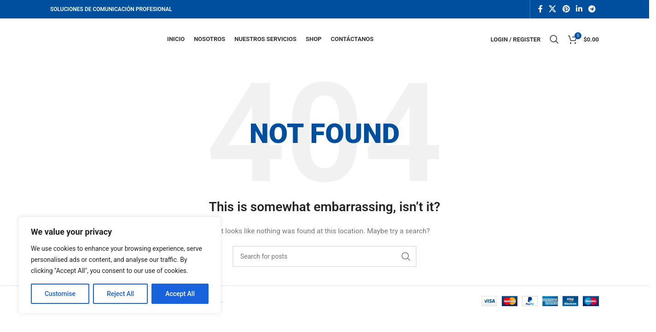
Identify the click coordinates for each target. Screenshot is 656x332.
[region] (119, 265)
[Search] (554, 39)
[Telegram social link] (592, 9)
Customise (60, 293)
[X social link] (552, 9)
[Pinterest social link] (566, 9)
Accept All (180, 293)
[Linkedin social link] (579, 9)
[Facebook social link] (540, 9)
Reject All (120, 293)
